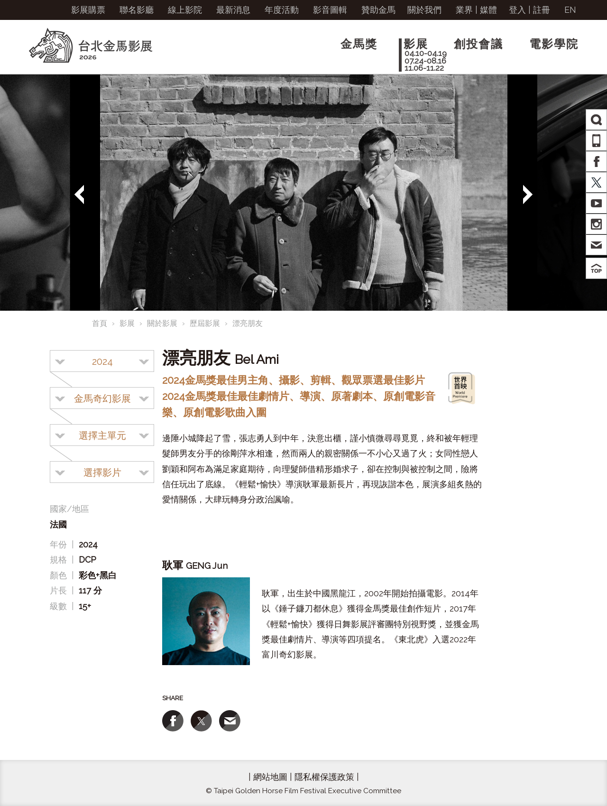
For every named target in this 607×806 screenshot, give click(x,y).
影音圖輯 (330, 10)
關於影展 (162, 323)
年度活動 (282, 10)
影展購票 (88, 10)
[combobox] (102, 361)
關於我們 (424, 10)
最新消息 (233, 10)
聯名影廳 (137, 10)
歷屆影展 (205, 323)
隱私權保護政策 (324, 777)
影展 (127, 323)
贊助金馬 (378, 10)
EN (570, 10)
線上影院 (185, 10)
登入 (517, 10)
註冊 (541, 10)
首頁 (99, 323)
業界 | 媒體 (476, 10)
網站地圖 (270, 777)
